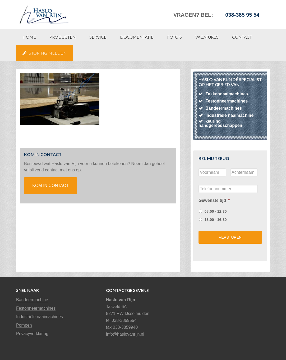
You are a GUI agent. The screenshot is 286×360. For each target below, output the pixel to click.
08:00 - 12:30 (215, 211)
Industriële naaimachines (39, 316)
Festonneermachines (36, 308)
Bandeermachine (32, 299)
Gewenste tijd (214, 200)
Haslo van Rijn (55, 12)
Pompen (24, 325)
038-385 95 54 (242, 15)
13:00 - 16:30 (215, 219)
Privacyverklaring (32, 333)
